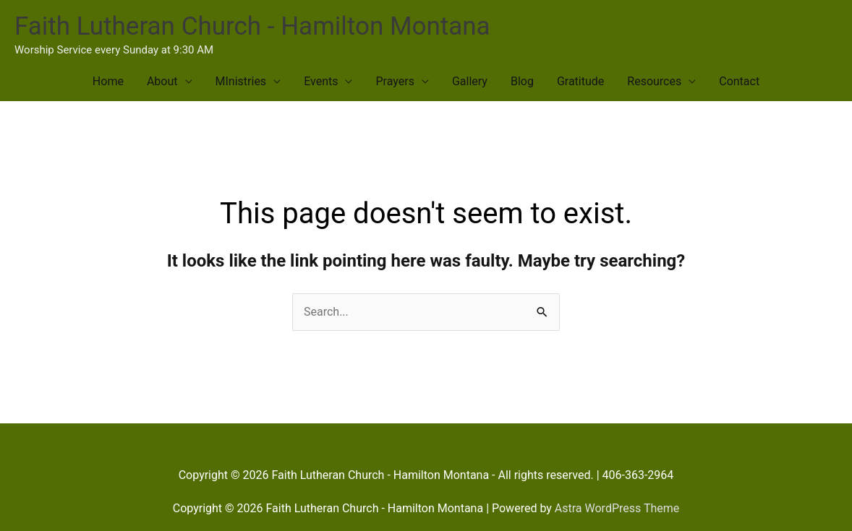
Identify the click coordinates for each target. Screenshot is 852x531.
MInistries (241, 81)
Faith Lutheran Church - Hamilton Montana (252, 26)
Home (108, 81)
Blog (522, 81)
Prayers (394, 81)
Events (321, 81)
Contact (739, 81)
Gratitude (580, 81)
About (162, 81)
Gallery (469, 81)
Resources (654, 81)
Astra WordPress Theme (617, 508)
